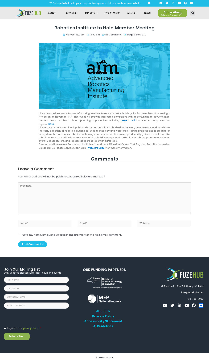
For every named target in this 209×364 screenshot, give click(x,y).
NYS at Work (112, 13)
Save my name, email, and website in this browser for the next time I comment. (72, 234)
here (51, 123)
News (147, 13)
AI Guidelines (103, 325)
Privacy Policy (103, 316)
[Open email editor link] (192, 292)
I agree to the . (24, 330)
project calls (129, 120)
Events (132, 13)
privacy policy (31, 330)
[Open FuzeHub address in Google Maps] (182, 285)
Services (72, 13)
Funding (91, 13)
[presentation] (28, 319)
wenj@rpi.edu (95, 147)
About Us (103, 311)
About (53, 13)
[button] (192, 13)
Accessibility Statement (103, 320)
